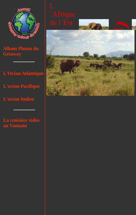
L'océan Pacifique (21, 86)
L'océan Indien (18, 99)
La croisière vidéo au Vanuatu (21, 123)
